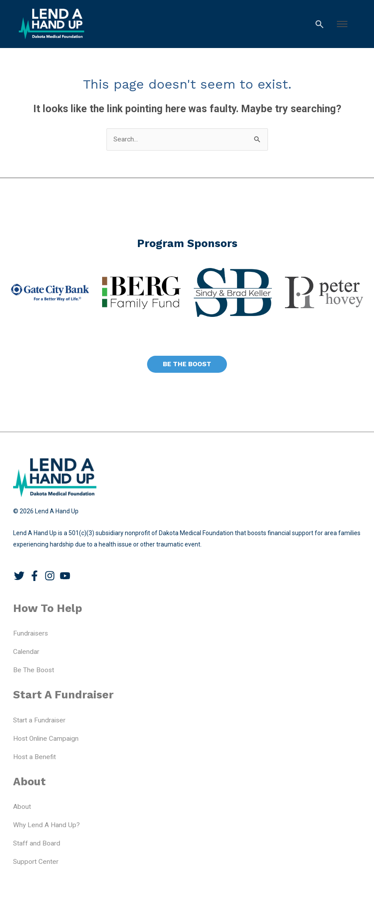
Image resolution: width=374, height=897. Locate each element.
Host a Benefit (34, 757)
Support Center (35, 862)
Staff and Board (36, 843)
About (22, 807)
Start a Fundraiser (39, 720)
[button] (342, 24)
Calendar (26, 652)
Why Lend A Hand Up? (46, 825)
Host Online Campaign (46, 738)
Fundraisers (30, 633)
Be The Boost (33, 670)
